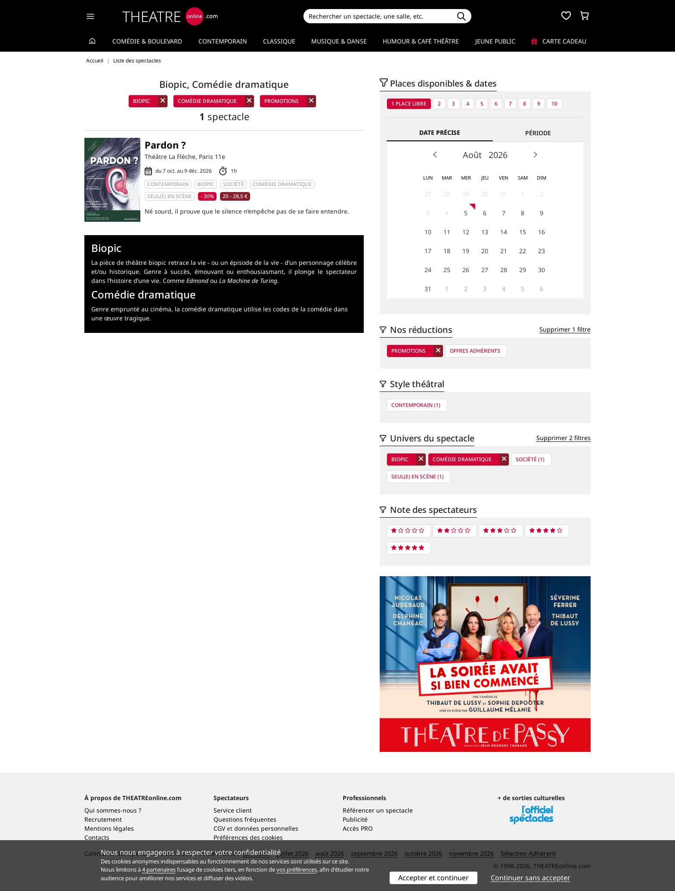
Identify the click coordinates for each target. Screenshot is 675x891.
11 (446, 232)
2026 (498, 155)
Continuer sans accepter (530, 877)
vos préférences (296, 869)
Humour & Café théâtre (421, 41)
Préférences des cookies (248, 837)
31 (503, 194)
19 (465, 251)
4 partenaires (159, 869)
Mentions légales (109, 828)
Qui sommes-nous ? (112, 810)
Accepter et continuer (433, 877)
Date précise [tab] (439, 132)
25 (446, 270)
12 (465, 232)
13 (484, 232)
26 (465, 270)
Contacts (96, 837)
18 (446, 251)
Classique (279, 41)
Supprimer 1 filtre (565, 329)
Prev (435, 154)
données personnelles (266, 828)
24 (427, 270)
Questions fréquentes (245, 819)
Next (535, 154)
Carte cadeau (558, 41)
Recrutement (103, 819)
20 (484, 251)
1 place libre (409, 103)
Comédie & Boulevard (147, 41)
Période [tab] (538, 133)
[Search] (377, 16)
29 (465, 194)
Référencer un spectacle (378, 810)
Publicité (355, 819)
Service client (233, 810)
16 (541, 232)
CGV (219, 828)
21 (503, 251)
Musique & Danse (339, 41)
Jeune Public (495, 41)
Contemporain (222, 41)
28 (446, 194)
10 (554, 103)
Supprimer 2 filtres (563, 438)
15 (522, 232)
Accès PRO (358, 828)
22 (522, 251)
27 (427, 194)
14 (503, 232)
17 (427, 251)
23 (541, 251)
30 (484, 194)
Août (472, 155)
